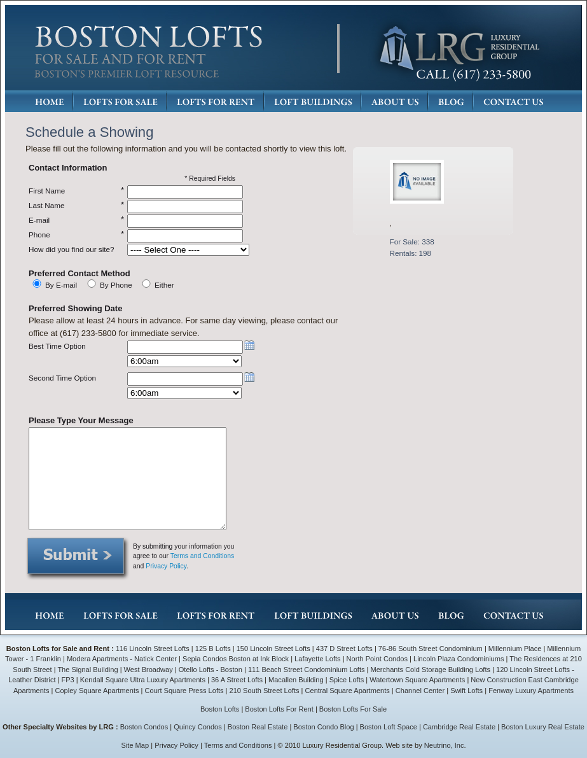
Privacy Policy (166, 566)
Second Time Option (62, 378)
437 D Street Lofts (344, 648)
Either (164, 285)
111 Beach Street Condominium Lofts (306, 669)
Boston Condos (144, 727)
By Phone (116, 285)
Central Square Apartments (347, 690)
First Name (47, 190)
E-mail (39, 220)
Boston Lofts (219, 709)
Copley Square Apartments (97, 690)
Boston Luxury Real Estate (542, 727)
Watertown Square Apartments (417, 680)
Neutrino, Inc (444, 745)
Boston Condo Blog (323, 727)
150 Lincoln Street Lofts (273, 648)
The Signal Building (87, 669)
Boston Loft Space (388, 727)
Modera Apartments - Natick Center (122, 659)
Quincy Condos (198, 727)
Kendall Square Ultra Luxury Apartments (142, 680)
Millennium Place (515, 648)
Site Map (135, 745)
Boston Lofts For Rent (279, 709)
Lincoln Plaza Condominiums (458, 659)
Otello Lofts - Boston (211, 669)
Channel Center (420, 690)
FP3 (69, 680)
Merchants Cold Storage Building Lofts (431, 669)
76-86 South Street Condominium (430, 648)
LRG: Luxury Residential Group (458, 48)
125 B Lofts (213, 648)
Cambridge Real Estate (459, 727)
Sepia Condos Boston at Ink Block (236, 659)
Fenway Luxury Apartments (531, 690)
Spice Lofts (346, 680)
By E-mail (61, 285)
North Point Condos (377, 659)
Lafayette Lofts (317, 659)
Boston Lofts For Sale (353, 709)
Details (420, 274)
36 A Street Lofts (237, 680)
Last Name (47, 205)
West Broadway (148, 669)
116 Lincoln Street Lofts (153, 648)
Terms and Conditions (202, 555)
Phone (39, 234)
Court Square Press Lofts (184, 690)
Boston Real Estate (258, 727)
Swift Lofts (466, 690)
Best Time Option (57, 346)
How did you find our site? (71, 249)
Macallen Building (296, 680)
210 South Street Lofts (265, 690)
